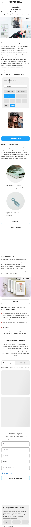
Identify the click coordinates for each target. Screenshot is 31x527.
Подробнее (7, 522)
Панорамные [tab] (21, 96)
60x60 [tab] (24, 101)
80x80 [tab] (6, 105)
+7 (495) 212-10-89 (28, 2)
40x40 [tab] (12, 101)
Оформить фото (15, 139)
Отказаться (16, 522)
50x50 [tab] (18, 101)
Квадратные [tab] (9, 96)
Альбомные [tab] (9, 91)
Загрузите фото (8, 473)
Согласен (25, 522)
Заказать (15, 221)
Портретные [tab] (21, 91)
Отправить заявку (15, 478)
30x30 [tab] (6, 101)
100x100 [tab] (12, 105)
